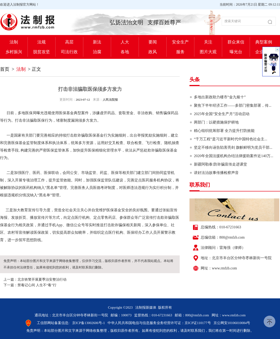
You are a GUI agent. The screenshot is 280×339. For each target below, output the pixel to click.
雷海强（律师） (232, 248)
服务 (180, 51)
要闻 (152, 42)
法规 (41, 42)
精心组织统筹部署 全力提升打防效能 (224, 131)
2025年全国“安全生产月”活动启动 (221, 114)
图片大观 (208, 51)
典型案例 (263, 42)
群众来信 (236, 42)
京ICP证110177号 (198, 323)
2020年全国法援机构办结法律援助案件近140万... (233, 156)
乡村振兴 (13, 51)
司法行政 (69, 51)
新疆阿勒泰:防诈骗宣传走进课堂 (220, 164)
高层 (69, 42)
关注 (208, 42)
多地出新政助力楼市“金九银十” (220, 97)
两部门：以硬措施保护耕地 (216, 122)
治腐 (97, 51)
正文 (36, 69)
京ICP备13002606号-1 (88, 323)
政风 (152, 51)
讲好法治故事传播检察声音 (216, 173)
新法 (97, 42)
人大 (125, 42)
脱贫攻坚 (41, 51)
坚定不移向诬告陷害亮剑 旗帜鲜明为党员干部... (233, 147)
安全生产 (180, 42)
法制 (14, 42)
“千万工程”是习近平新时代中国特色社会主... (230, 139)
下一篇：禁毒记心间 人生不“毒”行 (30, 285)
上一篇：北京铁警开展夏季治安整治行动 (35, 279)
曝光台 (236, 51)
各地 (125, 51)
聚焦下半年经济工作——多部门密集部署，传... (232, 105)
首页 (4, 69)
